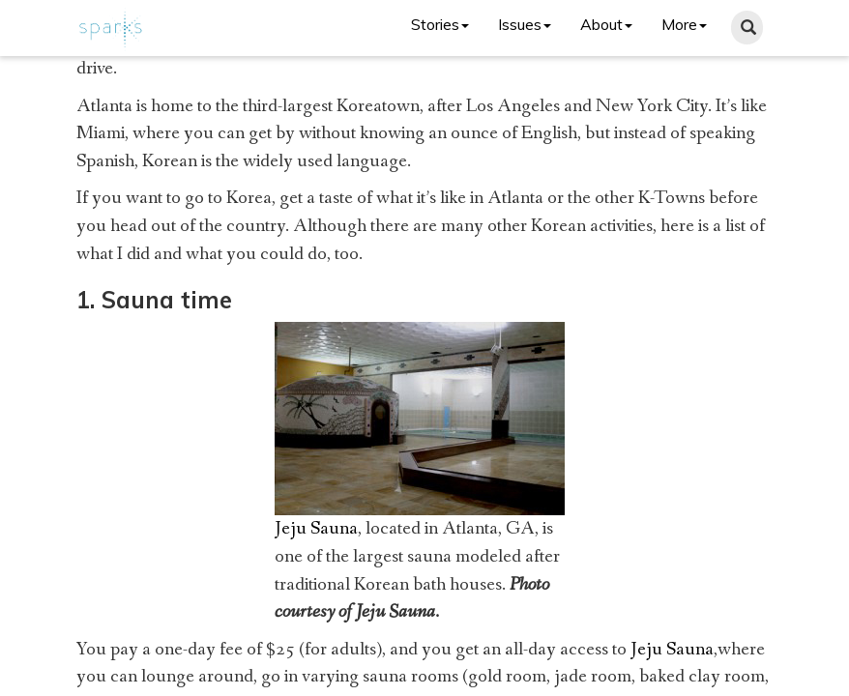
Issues (524, 24)
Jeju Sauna (316, 528)
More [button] (684, 24)
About (606, 24)
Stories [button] (440, 24)
